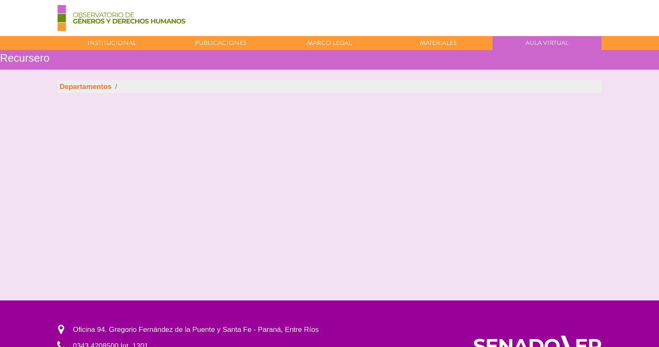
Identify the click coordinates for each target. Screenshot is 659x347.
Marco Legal (329, 42)
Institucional (111, 42)
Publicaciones (221, 42)
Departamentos (86, 87)
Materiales (438, 42)
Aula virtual (547, 42)
